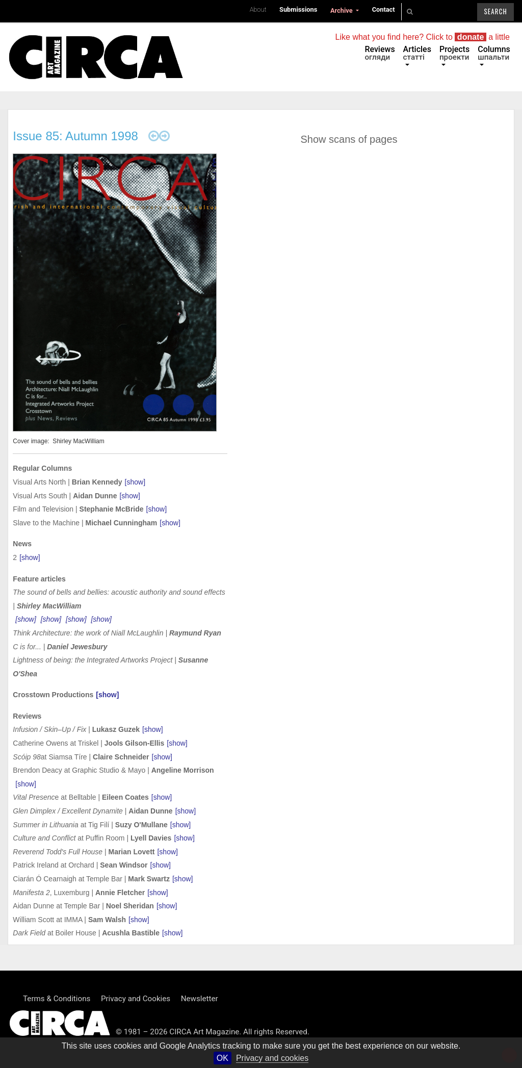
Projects (454, 53)
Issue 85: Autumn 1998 (75, 136)
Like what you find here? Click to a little (422, 37)
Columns (494, 53)
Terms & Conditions (56, 998)
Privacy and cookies (272, 1058)
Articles (417, 53)
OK (222, 1058)
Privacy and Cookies (135, 998)
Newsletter (199, 998)
